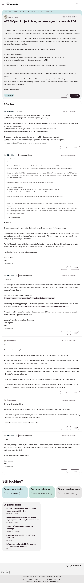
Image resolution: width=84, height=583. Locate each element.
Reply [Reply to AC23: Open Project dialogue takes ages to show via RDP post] (75, 96)
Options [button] (79, 12)
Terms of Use (39, 579)
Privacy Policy (27, 579)
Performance (9, 95)
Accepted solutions (41, 494)
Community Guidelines (53, 579)
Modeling (9, 540)
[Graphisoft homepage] (75, 566)
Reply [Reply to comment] (75, 148)
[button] (62, 95)
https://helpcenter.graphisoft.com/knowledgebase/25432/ (29, 298)
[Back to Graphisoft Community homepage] (12, 3)
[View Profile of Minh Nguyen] (12, 155)
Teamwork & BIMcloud (13, 531)
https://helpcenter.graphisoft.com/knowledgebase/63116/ (43, 306)
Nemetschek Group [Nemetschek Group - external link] (52, 581)
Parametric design (12, 513)
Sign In (81, 4)
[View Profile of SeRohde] (10, 111)
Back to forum (12, 494)
